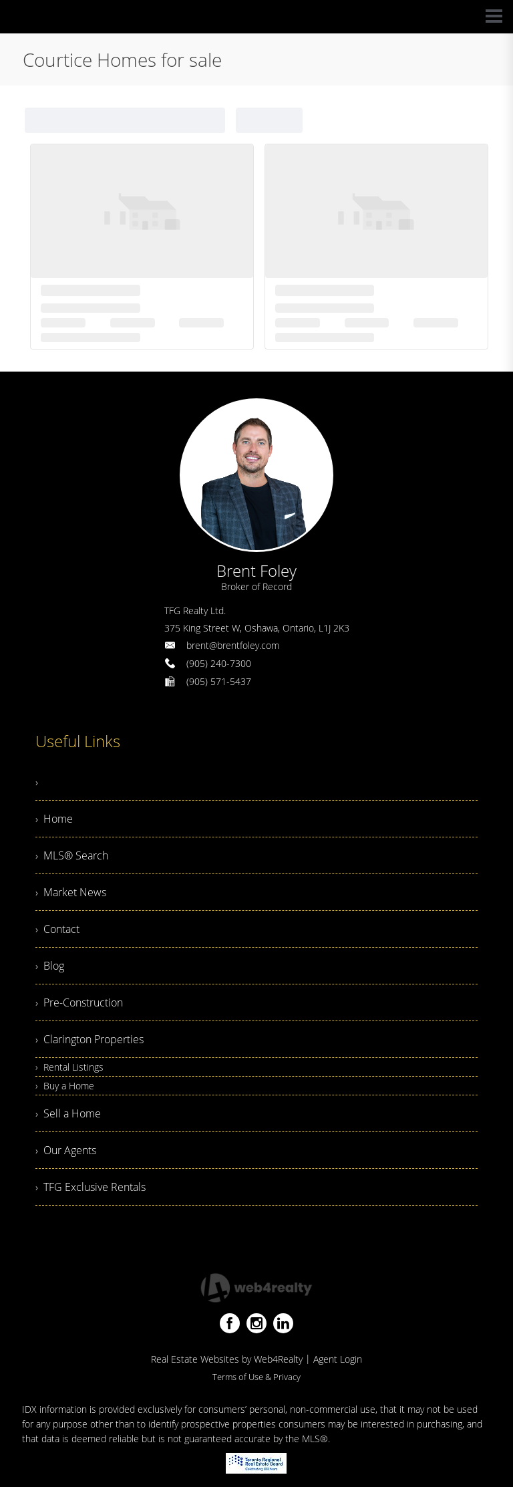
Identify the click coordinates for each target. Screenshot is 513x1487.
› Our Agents (65, 1150)
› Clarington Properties (89, 1039)
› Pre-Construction (79, 1002)
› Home (54, 818)
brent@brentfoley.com (232, 645)
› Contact (57, 929)
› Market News (70, 892)
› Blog (49, 965)
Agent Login (337, 1359)
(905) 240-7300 (218, 663)
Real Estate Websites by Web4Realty (227, 1359)
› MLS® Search (71, 855)
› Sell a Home (68, 1113)
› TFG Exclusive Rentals (90, 1187)
